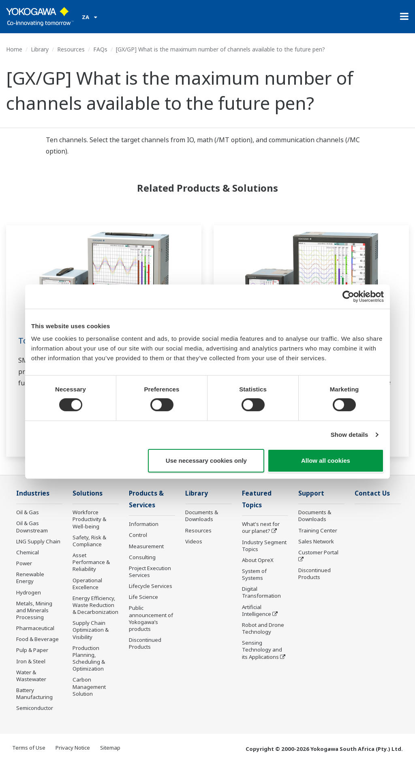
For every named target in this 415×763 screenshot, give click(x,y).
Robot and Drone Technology (263, 628)
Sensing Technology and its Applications (262, 649)
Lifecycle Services (150, 586)
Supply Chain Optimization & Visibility (91, 629)
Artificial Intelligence (256, 610)
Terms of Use (28, 747)
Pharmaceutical (35, 628)
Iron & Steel (30, 661)
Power (24, 563)
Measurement (146, 546)
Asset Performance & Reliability (91, 562)
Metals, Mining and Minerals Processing (34, 610)
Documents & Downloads (201, 516)
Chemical (27, 552)
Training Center (317, 530)
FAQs (100, 49)
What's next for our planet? (261, 527)
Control (138, 535)
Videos (193, 541)
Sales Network (316, 541)
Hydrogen (28, 592)
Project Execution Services (150, 571)
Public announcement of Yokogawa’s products (151, 618)
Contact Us (372, 493)
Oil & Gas (27, 512)
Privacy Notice (73, 747)
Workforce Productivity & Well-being (89, 519)
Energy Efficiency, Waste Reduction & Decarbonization (95, 605)
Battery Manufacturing (34, 693)
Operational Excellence (87, 584)
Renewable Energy (30, 578)
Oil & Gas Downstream (32, 526)
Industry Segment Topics (264, 546)
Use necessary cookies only (206, 460)
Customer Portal (318, 552)
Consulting (142, 557)
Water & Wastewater (31, 676)
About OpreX (258, 560)
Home (14, 49)
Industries (32, 493)
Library (40, 49)
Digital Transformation (261, 592)
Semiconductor (34, 708)
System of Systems (254, 574)
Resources (71, 49)
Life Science (143, 597)
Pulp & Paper (32, 650)
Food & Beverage (37, 639)
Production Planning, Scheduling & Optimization (89, 658)
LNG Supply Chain (38, 541)
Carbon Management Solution (89, 686)
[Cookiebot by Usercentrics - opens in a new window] (348, 296)
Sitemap (110, 747)
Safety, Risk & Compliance (89, 541)
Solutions (88, 493)
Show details (349, 434)
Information (143, 524)
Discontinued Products (145, 643)
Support (311, 493)
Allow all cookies (325, 460)
